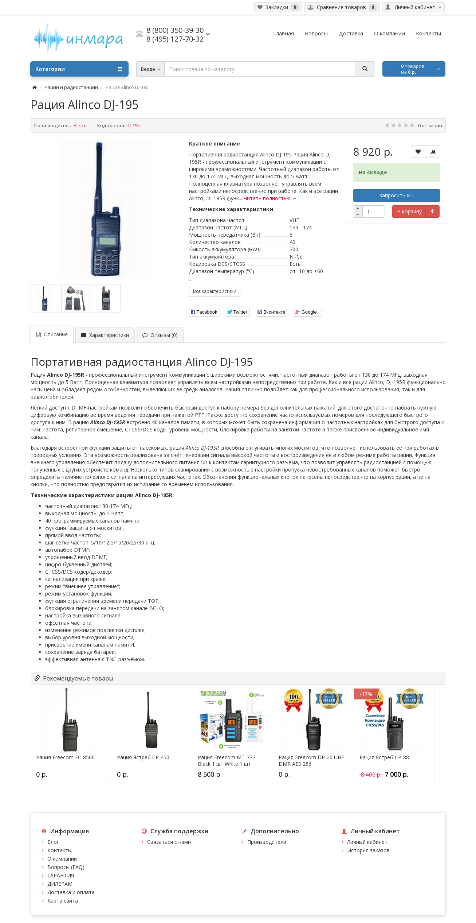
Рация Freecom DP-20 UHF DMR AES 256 (311, 760)
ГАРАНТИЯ (60, 875)
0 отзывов (430, 125)
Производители (266, 841)
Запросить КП (396, 195)
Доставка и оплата (71, 892)
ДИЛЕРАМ (59, 883)
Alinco (80, 125)
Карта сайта (62, 900)
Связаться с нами (169, 841)
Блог (53, 841)
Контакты (59, 850)
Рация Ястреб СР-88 (384, 757)
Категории (78, 69)
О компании (62, 858)
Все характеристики (214, 291)
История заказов (368, 850)
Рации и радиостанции (71, 87)
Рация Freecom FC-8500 (65, 757)
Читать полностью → (270, 198)
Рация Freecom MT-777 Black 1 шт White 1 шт (226, 760)
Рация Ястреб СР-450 (143, 757)
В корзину (409, 211)
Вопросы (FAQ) (65, 867)
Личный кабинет (367, 841)
